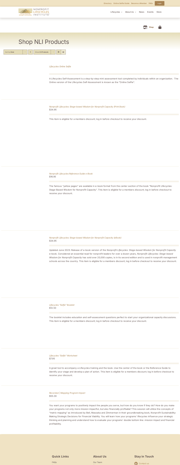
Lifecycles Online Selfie (60, 66)
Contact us (144, 463)
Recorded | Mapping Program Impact (67, 393)
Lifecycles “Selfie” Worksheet (63, 355)
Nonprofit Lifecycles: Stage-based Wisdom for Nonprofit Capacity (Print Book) (87, 106)
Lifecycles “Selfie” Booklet (61, 305)
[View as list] (63, 52)
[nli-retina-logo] (28, 454)
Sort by (9, 52)
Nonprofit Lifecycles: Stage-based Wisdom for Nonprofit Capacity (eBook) (85, 237)
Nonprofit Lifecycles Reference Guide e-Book (71, 173)
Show (41, 52)
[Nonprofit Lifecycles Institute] (33, 9)
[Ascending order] (30, 52)
